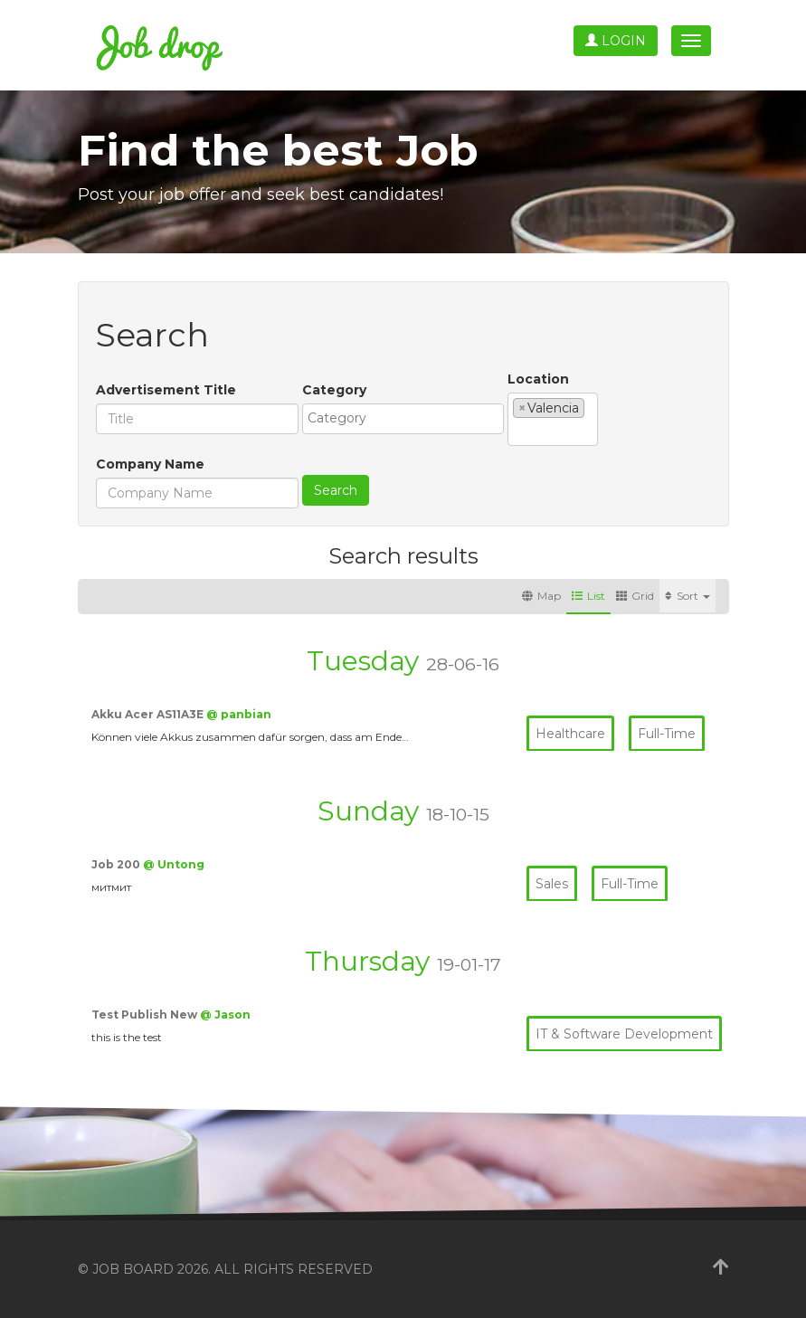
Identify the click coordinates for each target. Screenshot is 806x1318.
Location (538, 379)
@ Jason (225, 1014)
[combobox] (403, 418)
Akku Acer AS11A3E (148, 714)
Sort (687, 595)
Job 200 (117, 864)
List (588, 595)
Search (335, 490)
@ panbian (238, 714)
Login (615, 41)
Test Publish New (145, 1014)
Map (541, 595)
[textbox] (407, 418)
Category (334, 390)
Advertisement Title (166, 390)
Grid (635, 595)
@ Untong (173, 864)
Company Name (150, 464)
